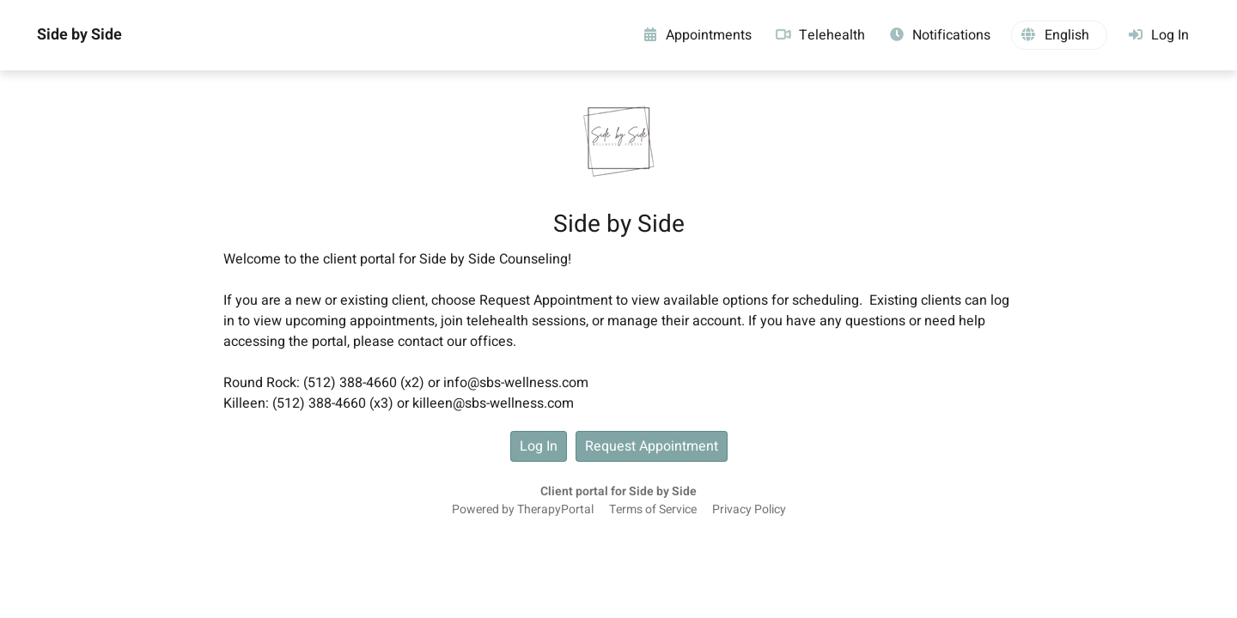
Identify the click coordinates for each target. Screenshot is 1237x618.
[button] (1059, 35)
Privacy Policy (749, 509)
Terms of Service (653, 509)
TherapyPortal (555, 509)
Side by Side (79, 35)
